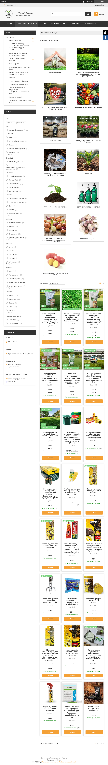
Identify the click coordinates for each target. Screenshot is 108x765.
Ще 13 (10, 154)
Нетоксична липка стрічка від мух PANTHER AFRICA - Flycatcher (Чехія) (93, 434)
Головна (9, 23)
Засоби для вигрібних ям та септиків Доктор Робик (55, 174)
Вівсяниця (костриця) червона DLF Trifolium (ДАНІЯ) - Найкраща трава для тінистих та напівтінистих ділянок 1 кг (72, 378)
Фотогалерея (90, 23)
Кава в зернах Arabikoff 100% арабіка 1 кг (94, 708)
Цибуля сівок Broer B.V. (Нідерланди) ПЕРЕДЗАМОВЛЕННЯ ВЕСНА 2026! (55, 240)
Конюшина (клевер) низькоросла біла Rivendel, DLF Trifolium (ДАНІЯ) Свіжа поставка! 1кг (72, 317)
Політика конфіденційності (67, 762)
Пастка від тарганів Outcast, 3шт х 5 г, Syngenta (50, 545)
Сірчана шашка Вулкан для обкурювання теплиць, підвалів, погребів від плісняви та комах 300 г (93, 655)
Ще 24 (10, 239)
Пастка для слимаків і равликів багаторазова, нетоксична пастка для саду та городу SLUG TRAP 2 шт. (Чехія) (72, 437)
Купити (50, 342)
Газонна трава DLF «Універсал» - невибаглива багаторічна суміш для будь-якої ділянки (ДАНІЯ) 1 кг (50, 318)
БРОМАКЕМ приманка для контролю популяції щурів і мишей (72, 601)
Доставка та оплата (72, 23)
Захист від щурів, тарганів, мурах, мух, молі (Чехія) (55, 108)
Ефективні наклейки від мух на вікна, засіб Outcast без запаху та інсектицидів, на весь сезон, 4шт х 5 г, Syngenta (50, 655)
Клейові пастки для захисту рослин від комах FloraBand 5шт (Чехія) (72, 491)
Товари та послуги (25, 23)
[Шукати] (88, 14)
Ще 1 (10, 215)
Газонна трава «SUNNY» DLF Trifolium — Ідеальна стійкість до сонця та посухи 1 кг (50, 377)
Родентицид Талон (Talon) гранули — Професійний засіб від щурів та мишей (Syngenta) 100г (94, 547)
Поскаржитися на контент (50, 762)
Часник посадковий (88, 238)
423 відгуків (89, 1)
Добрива (88, 174)
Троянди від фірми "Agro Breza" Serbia (88, 141)
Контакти (55, 23)
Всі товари (10, 37)
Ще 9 (10, 288)
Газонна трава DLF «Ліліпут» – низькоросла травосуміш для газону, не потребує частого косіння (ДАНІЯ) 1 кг (94, 319)
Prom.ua (64, 758)
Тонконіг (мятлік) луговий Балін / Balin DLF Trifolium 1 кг (50, 434)
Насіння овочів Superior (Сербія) (88, 107)
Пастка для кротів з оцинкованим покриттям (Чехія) (50, 600)
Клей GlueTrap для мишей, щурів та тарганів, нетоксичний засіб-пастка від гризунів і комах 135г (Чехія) (72, 548)
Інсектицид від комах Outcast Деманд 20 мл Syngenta (72, 652)
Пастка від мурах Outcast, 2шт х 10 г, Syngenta (93, 490)
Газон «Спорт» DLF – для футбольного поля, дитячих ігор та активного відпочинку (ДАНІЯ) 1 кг (94, 377)
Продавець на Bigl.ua (54, 760)
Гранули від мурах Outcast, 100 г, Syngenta (93, 600)
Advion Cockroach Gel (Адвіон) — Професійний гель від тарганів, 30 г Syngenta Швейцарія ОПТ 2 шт (71, 712)
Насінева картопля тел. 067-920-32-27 (55, 274)
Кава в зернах (55, 140)
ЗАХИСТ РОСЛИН (55, 73)
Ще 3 (10, 263)
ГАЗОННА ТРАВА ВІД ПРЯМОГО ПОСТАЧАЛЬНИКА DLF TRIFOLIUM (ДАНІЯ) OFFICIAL (88, 74)
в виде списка (103, 283)
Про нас (43, 23)
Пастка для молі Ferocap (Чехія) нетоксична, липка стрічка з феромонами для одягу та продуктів (50, 493)
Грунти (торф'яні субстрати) (55, 207)
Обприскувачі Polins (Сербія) (88, 207)
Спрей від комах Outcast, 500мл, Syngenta (50, 708)
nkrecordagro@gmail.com (16, 379)
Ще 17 (10, 312)
